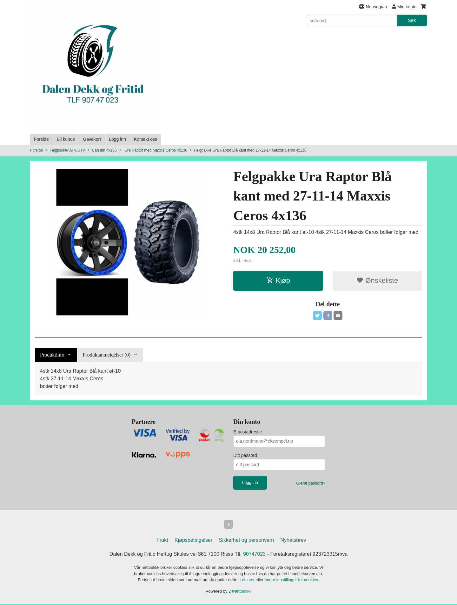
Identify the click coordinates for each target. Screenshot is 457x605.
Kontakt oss (145, 139)
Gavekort (92, 139)
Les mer (248, 581)
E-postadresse (247, 431)
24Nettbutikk (239, 592)
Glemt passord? (310, 483)
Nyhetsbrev (293, 541)
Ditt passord (245, 455)
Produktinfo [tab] (52, 354)
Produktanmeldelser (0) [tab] (106, 354)
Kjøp (278, 280)
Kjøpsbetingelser (193, 541)
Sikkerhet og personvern (246, 541)
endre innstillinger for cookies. (292, 581)
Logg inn (117, 139)
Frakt (162, 541)
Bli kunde (66, 139)
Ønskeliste (377, 280)
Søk (412, 20)
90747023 (254, 555)
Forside (41, 139)
